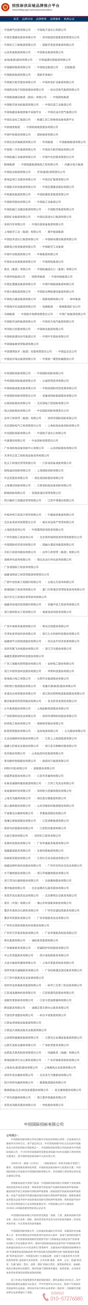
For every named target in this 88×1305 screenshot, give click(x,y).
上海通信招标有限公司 (17, 485)
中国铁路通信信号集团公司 (19, 336)
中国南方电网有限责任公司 (36, 314)
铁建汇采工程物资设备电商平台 (55, 119)
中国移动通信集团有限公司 (60, 239)
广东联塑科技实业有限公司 (19, 716)
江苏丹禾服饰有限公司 (50, 775)
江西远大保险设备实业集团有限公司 (25, 1030)
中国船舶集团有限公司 (72, 142)
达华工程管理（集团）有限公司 (22, 418)
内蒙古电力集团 (73, 164)
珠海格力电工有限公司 (17, 678)
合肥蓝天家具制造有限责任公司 (22, 1052)
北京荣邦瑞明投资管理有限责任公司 (60, 537)
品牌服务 (55, 18)
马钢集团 (9, 314)
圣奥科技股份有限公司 (17, 843)
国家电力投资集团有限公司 (19, 246)
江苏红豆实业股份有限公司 (52, 858)
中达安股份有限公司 (15, 478)
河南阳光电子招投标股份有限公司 (23, 89)
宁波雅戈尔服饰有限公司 (18, 813)
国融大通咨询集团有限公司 (58, 544)
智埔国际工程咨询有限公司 (19, 589)
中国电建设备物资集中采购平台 (22, 112)
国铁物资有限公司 (47, 134)
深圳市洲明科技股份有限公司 (59, 716)
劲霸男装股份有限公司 (17, 775)
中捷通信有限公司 (14, 440)
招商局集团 (38, 276)
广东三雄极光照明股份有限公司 (22, 663)
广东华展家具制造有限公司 (60, 933)
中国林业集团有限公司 (50, 329)
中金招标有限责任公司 (44, 440)
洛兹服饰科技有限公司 (17, 790)
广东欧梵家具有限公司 (55, 1045)
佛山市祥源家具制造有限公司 (54, 903)
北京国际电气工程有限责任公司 (22, 425)
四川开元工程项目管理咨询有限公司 (25, 597)
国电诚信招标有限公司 (17, 470)
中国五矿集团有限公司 (55, 179)
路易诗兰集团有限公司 (55, 760)
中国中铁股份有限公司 (17, 134)
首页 (16, 18)
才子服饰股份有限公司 (17, 873)
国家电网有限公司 (53, 299)
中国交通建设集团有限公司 (19, 284)
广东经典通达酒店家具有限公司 (63, 970)
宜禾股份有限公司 (14, 753)
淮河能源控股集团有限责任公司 (61, 37)
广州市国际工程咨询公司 (18, 537)
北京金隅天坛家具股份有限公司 (50, 888)
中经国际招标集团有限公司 (19, 380)
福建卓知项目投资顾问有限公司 (22, 604)
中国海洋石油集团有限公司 (19, 306)
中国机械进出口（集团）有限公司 (56, 269)
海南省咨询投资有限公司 (57, 612)
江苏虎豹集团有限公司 (55, 820)
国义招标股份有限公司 (17, 410)
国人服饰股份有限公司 (17, 805)
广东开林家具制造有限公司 (63, 1060)
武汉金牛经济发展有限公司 (63, 641)
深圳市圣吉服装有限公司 (18, 1075)
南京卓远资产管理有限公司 (58, 522)
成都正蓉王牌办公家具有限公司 (50, 1007)
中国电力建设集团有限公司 (19, 299)
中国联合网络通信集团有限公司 (55, 291)
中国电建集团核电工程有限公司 (39, 164)
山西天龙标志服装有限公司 (19, 1045)
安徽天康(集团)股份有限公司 (59, 686)
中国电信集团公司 (47, 67)
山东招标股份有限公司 (63, 448)
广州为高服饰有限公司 (17, 1097)
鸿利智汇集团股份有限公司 (19, 686)
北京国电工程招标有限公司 (52, 403)
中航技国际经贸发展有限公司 (59, 388)
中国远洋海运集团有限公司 (19, 359)
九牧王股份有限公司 (15, 835)
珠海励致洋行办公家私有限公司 (22, 1060)
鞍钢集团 (9, 164)
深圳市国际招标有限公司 (62, 418)
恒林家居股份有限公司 (17, 858)
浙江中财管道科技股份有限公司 (22, 671)
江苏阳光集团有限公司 (52, 828)
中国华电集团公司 (14, 276)
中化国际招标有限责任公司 (52, 410)
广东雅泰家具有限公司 (17, 947)
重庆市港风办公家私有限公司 (21, 910)
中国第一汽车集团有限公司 (19, 149)
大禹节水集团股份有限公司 (52, 678)
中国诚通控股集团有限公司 (54, 59)
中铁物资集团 (11, 127)
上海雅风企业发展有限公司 (60, 1067)
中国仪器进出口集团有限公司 (54, 216)
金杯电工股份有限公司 (60, 663)
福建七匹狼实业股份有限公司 (21, 746)
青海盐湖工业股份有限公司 (19, 179)
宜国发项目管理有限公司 (46, 493)
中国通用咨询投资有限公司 (47, 529)
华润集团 (47, 142)
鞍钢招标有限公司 (14, 493)
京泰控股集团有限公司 (50, 850)
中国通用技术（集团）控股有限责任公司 (27, 351)
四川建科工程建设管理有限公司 (22, 500)
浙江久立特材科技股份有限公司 (61, 633)
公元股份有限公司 (75, 731)
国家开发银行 (44, 74)
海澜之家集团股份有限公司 (19, 820)
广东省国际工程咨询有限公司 (21, 567)
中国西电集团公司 (53, 261)
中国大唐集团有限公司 (17, 291)
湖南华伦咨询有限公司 (17, 559)
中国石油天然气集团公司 (62, 112)
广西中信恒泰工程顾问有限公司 (22, 582)
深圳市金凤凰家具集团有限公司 (22, 985)
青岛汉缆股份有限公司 (55, 626)
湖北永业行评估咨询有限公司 (54, 559)
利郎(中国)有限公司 (15, 768)
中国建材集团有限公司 (17, 67)
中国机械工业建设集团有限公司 (22, 209)
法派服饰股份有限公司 (58, 880)
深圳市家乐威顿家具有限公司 (21, 970)
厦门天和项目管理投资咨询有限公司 (63, 589)
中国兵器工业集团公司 (58, 104)
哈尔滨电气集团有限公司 (65, 89)
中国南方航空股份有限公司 (19, 82)
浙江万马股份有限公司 (58, 648)
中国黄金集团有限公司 (50, 52)
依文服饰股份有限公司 (67, 1090)
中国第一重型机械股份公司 (58, 359)
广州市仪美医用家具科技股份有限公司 (26, 925)
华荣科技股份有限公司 (60, 671)
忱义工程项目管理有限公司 (19, 463)
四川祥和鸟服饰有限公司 (18, 1082)
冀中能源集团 (55, 231)
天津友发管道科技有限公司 (19, 633)
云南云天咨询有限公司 (60, 582)
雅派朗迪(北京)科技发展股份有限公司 (25, 1090)
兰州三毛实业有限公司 (60, 783)
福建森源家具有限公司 (17, 850)
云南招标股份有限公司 (17, 403)
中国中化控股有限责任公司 (58, 157)
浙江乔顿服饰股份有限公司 (52, 873)
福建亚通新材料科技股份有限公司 (23, 656)
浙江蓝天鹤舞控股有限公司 (60, 746)
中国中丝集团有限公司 (17, 254)
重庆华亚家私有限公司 (17, 918)
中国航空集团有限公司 (60, 209)
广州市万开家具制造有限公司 (21, 933)
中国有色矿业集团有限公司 (58, 82)
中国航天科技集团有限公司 (19, 187)
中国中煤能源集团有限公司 (58, 284)
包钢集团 (47, 306)
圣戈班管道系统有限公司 (62, 701)
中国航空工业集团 (53, 246)
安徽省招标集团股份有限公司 (59, 395)
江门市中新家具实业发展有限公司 (23, 977)
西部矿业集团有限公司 (17, 216)
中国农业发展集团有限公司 (19, 261)
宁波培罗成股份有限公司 (18, 1015)
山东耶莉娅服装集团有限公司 (21, 1037)
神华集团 (75, 299)
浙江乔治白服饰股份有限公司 (21, 880)
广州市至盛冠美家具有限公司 (62, 910)
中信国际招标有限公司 (17, 433)
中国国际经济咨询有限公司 (19, 544)
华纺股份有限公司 (53, 1105)
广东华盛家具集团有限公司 (52, 843)
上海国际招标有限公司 (50, 470)
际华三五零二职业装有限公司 (64, 985)
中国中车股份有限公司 (55, 336)
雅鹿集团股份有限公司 (52, 1082)
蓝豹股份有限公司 (44, 768)
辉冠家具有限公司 (14, 1007)
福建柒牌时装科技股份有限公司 (22, 865)
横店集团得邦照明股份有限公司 (22, 701)
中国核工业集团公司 (48, 201)
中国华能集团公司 (62, 276)
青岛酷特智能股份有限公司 (19, 760)
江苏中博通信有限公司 (60, 500)
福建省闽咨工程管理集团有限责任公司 (26, 574)
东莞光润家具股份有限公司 (19, 1105)
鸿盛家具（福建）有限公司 (63, 1052)
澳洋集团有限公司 (14, 888)
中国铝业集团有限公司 (17, 172)
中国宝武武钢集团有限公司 (19, 142)
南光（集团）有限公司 (17, 269)
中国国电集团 (60, 97)
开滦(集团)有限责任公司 (50, 172)
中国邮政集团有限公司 (17, 74)
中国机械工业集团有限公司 (19, 157)
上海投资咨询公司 (14, 529)
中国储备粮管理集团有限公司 (21, 344)
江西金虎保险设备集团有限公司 (22, 1022)
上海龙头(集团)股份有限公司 (20, 1067)
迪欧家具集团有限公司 (44, 940)
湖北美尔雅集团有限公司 (51, 798)
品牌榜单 (41, 18)
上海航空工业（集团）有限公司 (22, 231)
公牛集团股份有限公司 (17, 708)
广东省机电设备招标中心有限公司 (23, 448)
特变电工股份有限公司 (17, 723)
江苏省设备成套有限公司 (57, 463)
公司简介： (13, 1135)
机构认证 (69, 18)
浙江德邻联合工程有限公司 (19, 612)
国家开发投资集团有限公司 (58, 44)
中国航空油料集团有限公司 (19, 321)
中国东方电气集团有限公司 (58, 321)
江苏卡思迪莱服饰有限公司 (55, 1000)
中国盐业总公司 (67, 351)
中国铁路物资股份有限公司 (42, 127)
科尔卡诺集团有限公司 (52, 1015)
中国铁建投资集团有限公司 (52, 194)
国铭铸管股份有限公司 (50, 723)
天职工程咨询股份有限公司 (19, 552)
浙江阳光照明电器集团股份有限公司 (63, 693)
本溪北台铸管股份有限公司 (19, 693)
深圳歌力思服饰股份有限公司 (54, 790)
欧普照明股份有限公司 (17, 731)
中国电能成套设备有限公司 (19, 388)
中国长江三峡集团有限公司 (19, 44)
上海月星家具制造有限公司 (58, 962)
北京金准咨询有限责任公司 (19, 522)
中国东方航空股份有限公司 (58, 149)
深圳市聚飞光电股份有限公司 (21, 648)
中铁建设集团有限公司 (17, 194)
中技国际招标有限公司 (17, 373)
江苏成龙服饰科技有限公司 (19, 992)
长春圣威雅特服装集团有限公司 (22, 783)
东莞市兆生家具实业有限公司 (21, 895)
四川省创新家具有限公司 (54, 955)
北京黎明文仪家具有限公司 (60, 895)
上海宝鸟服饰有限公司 (17, 798)
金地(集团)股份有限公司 (18, 59)
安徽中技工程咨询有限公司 (63, 604)
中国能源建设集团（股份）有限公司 (25, 97)
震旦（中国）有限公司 (17, 903)
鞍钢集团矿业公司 (70, 306)
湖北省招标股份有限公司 (49, 478)
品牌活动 (27, 18)
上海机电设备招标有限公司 (63, 425)
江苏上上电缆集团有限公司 (60, 738)
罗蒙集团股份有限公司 (52, 813)
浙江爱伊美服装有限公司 (51, 1097)
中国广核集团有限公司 (72, 314)
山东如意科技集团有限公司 (47, 753)
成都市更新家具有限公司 (18, 1000)
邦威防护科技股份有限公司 (52, 947)
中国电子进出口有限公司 (51, 29)
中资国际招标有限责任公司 (19, 395)
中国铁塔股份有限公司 (17, 201)
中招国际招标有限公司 (50, 373)
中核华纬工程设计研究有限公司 (22, 514)
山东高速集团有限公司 (17, 52)
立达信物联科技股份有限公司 (21, 738)
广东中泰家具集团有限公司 (19, 626)
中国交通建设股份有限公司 (19, 37)
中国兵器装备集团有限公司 (47, 224)
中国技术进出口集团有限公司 (21, 239)
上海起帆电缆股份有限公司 (52, 708)
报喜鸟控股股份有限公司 (18, 828)
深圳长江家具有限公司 (47, 835)
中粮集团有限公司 (47, 254)
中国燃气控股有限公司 (17, 29)
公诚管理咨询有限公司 (55, 380)
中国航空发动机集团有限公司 (21, 104)
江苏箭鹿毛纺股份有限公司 (58, 992)
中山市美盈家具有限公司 (18, 955)
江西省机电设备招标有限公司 (54, 485)
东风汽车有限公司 (14, 224)
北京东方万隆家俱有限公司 (55, 1075)
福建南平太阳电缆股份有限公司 (22, 641)
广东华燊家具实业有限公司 (52, 918)
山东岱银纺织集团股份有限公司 (55, 805)
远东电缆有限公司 (47, 731)
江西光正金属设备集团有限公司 (63, 1037)
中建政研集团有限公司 (60, 514)
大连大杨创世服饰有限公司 (19, 962)
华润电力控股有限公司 (17, 329)
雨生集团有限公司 (14, 940)
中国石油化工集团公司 (17, 119)
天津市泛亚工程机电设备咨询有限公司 (26, 455)
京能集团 (69, 67)
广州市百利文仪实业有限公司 (64, 865)
